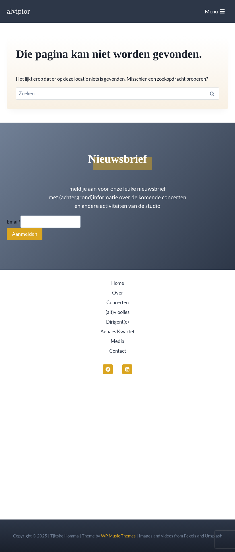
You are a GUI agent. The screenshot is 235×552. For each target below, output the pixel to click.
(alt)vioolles (117, 312)
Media (117, 341)
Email (13, 222)
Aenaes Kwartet (117, 331)
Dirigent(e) (117, 322)
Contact (117, 351)
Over (117, 293)
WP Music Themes (118, 535)
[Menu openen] (215, 11)
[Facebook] (108, 369)
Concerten (117, 302)
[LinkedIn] (127, 369)
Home (117, 283)
